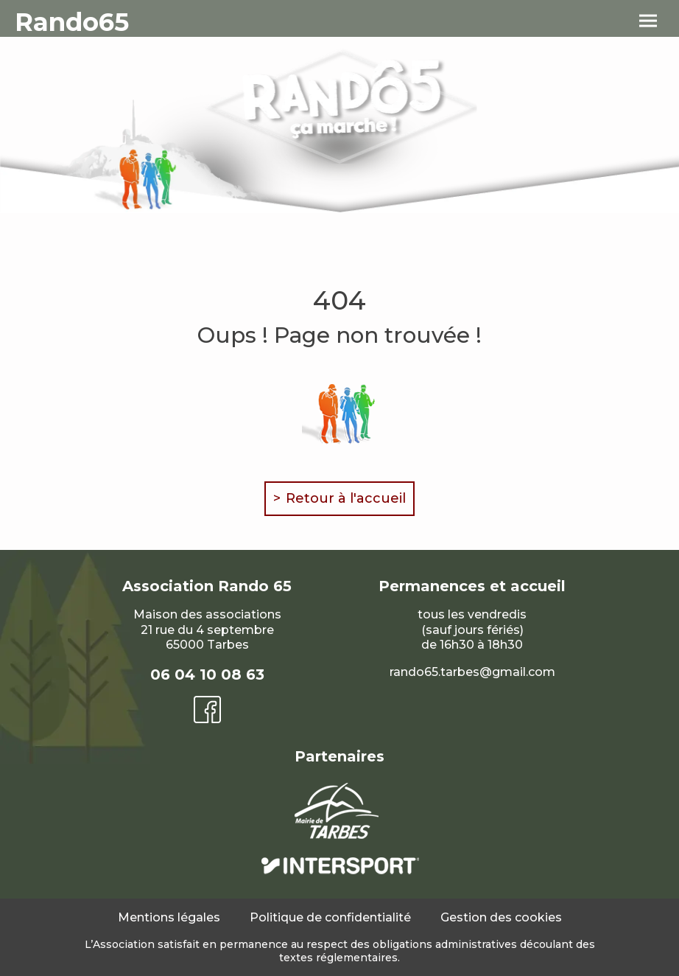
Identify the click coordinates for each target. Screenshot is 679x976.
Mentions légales (169, 917)
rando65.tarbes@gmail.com (472, 672)
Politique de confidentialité (330, 917)
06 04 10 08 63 (207, 674)
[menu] (648, 21)
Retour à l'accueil (346, 498)
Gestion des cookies (501, 917)
